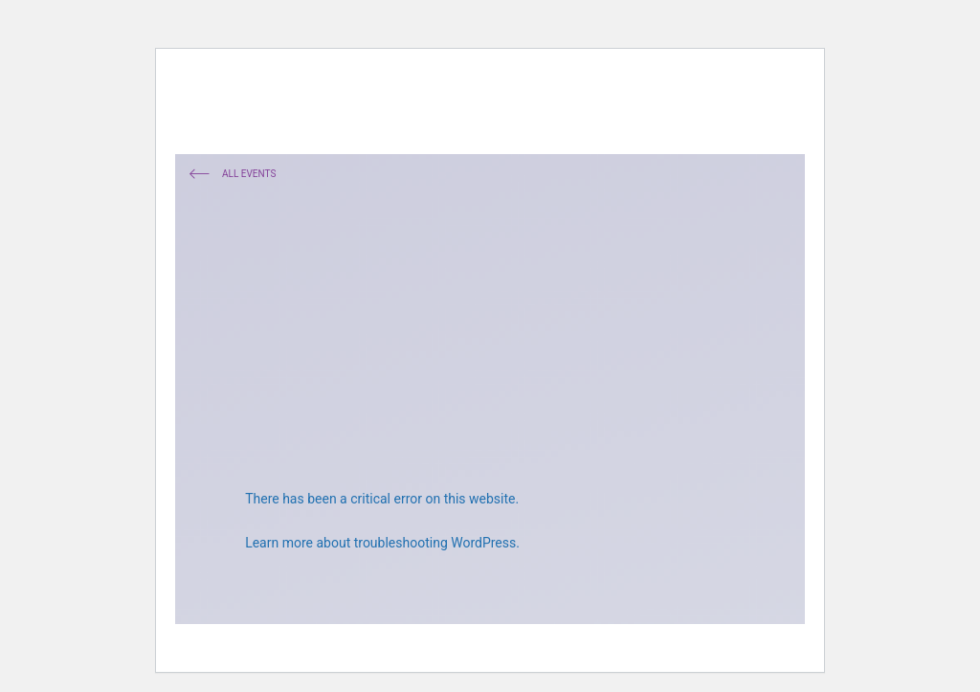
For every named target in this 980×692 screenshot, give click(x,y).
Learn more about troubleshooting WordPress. (382, 542)
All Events (232, 175)
